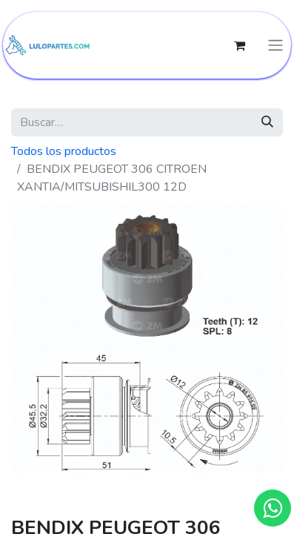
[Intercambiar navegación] (275, 46)
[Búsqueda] (267, 122)
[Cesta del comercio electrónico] (239, 45)
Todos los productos (63, 151)
